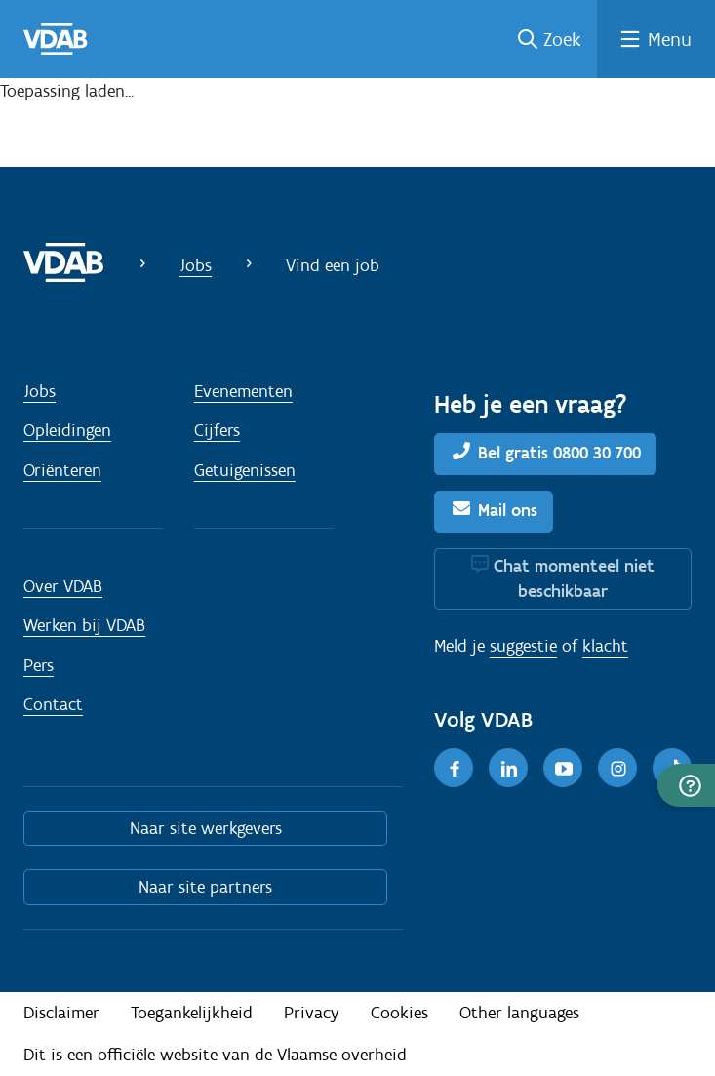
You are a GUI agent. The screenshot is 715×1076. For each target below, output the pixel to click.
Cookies (399, 1012)
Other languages (519, 1012)
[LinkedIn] (508, 767)
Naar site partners (205, 886)
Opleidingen (67, 430)
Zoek (562, 39)
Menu (670, 39)
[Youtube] (562, 767)
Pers (38, 665)
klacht (605, 646)
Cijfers (217, 430)
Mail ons (507, 510)
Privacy (311, 1012)
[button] (686, 785)
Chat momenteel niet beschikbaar (574, 578)
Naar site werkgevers (206, 828)
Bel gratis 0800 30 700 (559, 452)
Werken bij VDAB (84, 625)
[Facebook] (453, 767)
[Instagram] (617, 767)
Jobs (195, 265)
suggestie (523, 646)
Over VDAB (62, 586)
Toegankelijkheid (192, 1012)
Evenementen (243, 391)
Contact (53, 704)
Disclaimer (61, 1012)
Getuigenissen (245, 470)
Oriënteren (62, 470)
